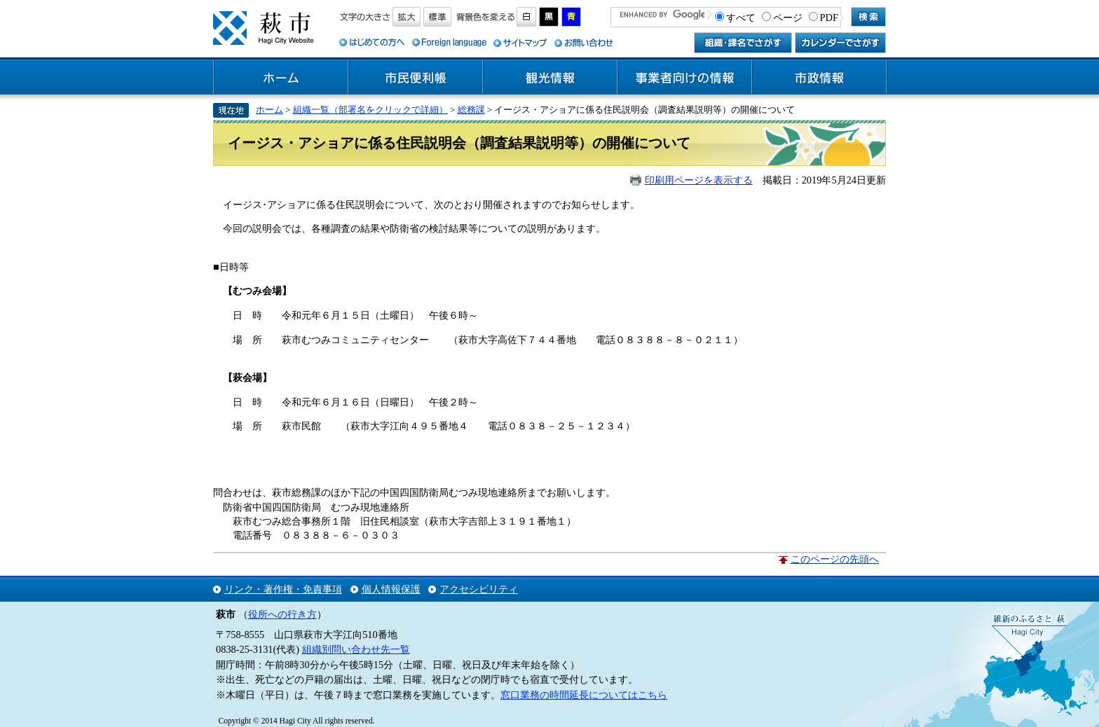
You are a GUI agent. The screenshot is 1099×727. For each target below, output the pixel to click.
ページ (788, 17)
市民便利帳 (415, 77)
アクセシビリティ (478, 589)
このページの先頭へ (835, 559)
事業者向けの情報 (684, 77)
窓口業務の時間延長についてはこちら (583, 694)
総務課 (471, 109)
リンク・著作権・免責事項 (283, 589)
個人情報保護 (391, 589)
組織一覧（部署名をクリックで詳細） (370, 109)
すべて (741, 17)
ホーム (281, 77)
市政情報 (819, 77)
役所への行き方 (282, 614)
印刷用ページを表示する (699, 180)
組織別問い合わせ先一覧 (356, 649)
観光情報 (550, 77)
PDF (829, 17)
